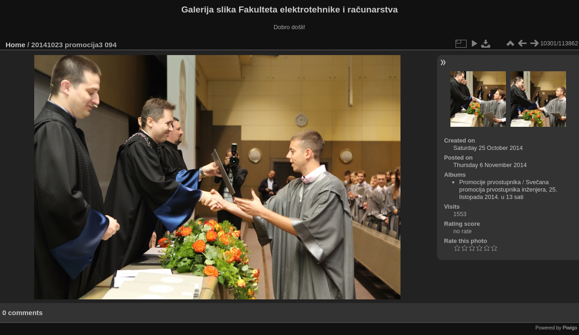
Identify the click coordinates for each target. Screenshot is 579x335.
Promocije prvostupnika (490, 182)
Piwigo (570, 327)
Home (15, 45)
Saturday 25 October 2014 (488, 147)
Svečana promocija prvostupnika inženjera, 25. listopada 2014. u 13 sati (508, 189)
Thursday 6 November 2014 (490, 164)
